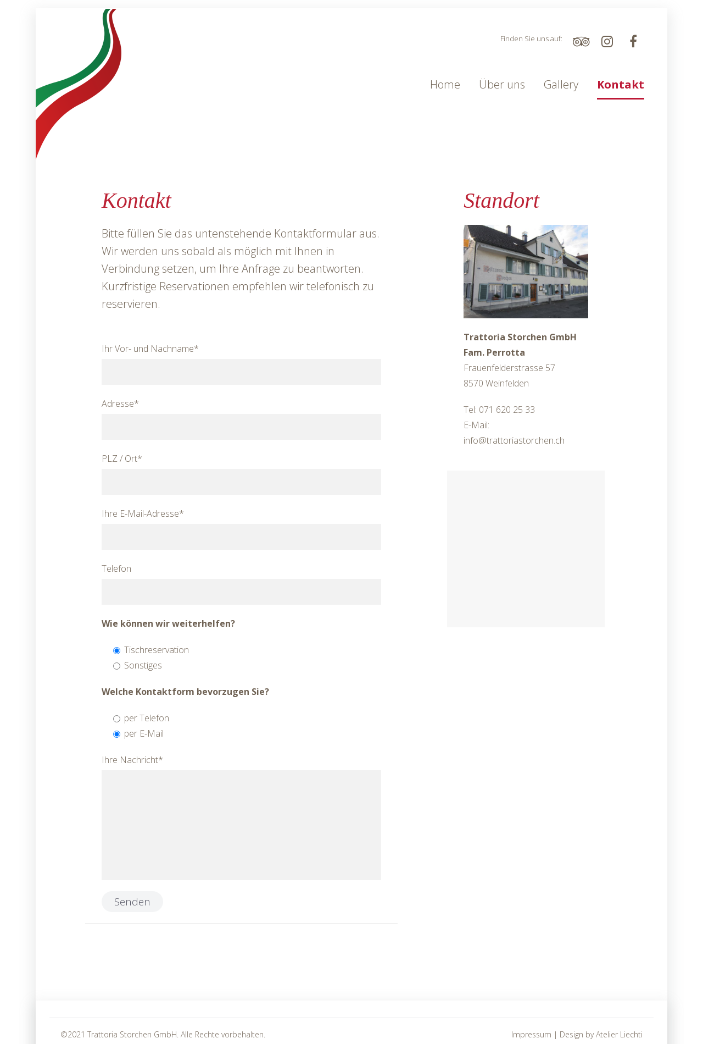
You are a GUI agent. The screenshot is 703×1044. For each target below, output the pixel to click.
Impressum (531, 1034)
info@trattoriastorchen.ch (514, 440)
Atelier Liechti (619, 1034)
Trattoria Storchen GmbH (132, 1034)
